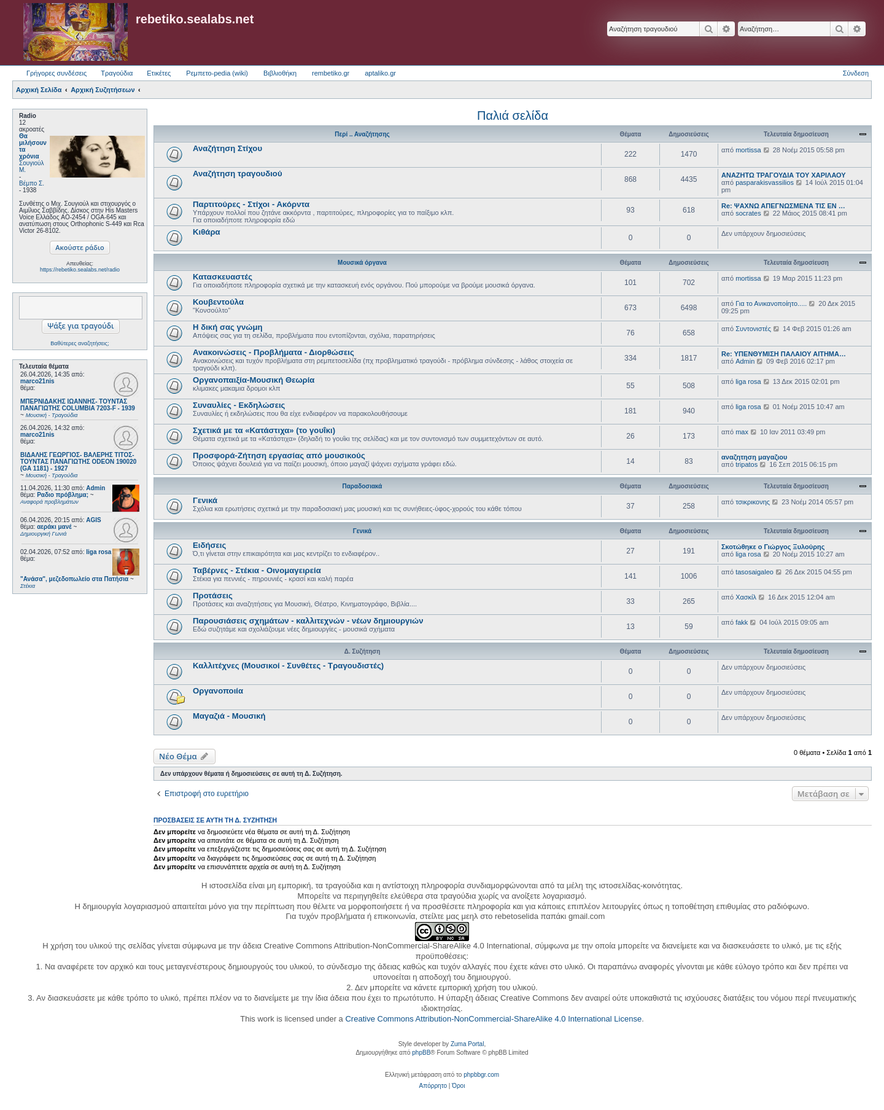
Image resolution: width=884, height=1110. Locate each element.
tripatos (746, 464)
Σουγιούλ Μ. (31, 166)
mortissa (748, 150)
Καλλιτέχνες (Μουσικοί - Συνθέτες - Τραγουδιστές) (288, 665)
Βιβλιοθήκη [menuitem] (280, 73)
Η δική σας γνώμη (228, 327)
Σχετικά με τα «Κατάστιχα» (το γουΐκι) (264, 430)
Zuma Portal (467, 1044)
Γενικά (205, 500)
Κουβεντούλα (218, 302)
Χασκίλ (745, 597)
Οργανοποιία (218, 690)
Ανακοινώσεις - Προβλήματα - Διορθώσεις (273, 352)
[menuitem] (433, 1086)
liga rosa (98, 552)
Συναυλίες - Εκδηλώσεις (239, 405)
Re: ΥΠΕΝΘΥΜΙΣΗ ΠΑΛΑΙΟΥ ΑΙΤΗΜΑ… (783, 354)
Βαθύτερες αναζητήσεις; (79, 343)
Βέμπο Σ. (31, 183)
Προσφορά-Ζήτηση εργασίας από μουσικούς (279, 455)
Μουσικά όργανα (362, 262)
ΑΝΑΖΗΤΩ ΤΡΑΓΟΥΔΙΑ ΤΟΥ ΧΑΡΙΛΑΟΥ (783, 175)
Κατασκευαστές (222, 276)
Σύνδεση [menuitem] (856, 73)
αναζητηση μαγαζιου (754, 457)
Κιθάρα (206, 231)
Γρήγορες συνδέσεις (56, 73)
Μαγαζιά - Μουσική (229, 716)
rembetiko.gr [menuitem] (330, 73)
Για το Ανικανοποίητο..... (771, 303)
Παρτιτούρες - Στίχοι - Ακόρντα (251, 204)
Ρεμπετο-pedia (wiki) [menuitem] (217, 73)
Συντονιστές (753, 328)
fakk (741, 622)
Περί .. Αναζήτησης (362, 134)
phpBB (421, 1052)
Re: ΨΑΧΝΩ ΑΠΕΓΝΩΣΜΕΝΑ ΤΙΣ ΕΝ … (783, 205)
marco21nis (37, 381)
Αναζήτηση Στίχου (227, 148)
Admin (95, 488)
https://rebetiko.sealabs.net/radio (80, 270)
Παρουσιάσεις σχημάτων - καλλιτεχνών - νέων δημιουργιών (308, 620)
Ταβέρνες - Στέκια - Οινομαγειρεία (257, 570)
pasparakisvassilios (764, 182)
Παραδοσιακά (362, 486)
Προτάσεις (213, 595)
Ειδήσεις (209, 545)
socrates (748, 213)
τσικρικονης (752, 502)
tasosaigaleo (754, 572)
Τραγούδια (117, 73)
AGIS (93, 520)
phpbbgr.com (481, 1074)
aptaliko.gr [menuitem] (380, 73)
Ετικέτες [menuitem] (159, 73)
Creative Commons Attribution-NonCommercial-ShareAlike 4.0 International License (493, 1018)
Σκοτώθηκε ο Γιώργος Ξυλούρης (772, 546)
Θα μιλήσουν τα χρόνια (33, 146)
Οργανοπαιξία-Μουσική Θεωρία (253, 380)
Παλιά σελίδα (512, 115)
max (741, 432)
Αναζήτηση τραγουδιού (237, 173)
